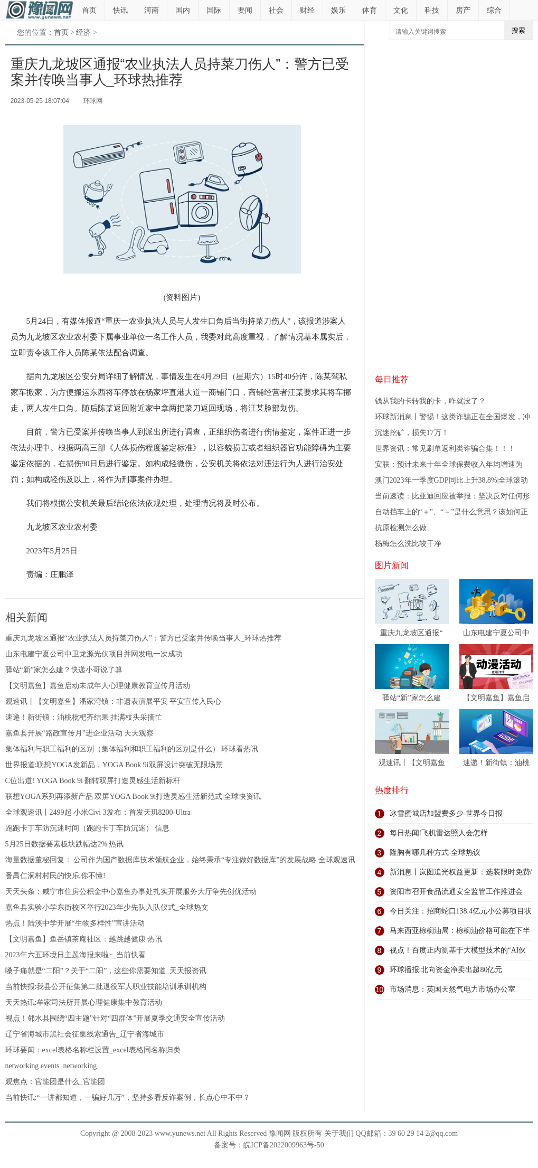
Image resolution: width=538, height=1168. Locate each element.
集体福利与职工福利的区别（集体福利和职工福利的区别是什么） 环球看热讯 (132, 749)
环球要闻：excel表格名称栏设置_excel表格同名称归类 (93, 1050)
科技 (431, 10)
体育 (369, 10)
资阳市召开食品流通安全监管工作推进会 (456, 892)
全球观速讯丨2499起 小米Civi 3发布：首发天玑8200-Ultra (98, 812)
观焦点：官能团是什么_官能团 (55, 1082)
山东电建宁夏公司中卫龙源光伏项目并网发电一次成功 (94, 654)
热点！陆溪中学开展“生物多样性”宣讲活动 (75, 923)
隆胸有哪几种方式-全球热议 (435, 852)
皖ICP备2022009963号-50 (283, 1145)
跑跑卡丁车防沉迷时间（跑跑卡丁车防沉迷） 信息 (87, 828)
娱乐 (338, 10)
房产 (463, 10)
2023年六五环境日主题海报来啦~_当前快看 (75, 955)
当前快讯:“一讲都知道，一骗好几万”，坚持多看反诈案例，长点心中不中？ (127, 1097)
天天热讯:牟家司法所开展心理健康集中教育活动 (84, 1002)
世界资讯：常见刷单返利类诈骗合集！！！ (445, 449)
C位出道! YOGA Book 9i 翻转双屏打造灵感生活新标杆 (93, 781)
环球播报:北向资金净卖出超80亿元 (446, 970)
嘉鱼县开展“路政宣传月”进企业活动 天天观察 (79, 733)
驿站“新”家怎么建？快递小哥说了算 (63, 670)
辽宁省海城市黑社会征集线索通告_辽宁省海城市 (84, 1034)
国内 (182, 10)
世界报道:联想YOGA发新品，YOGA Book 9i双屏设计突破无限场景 (114, 765)
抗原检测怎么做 (401, 528)
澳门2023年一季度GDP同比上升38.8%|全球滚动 (451, 480)
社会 (276, 10)
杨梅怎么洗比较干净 (408, 544)
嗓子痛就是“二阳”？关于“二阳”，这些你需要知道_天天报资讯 (106, 971)
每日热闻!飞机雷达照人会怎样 (439, 833)
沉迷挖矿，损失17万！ (412, 433)
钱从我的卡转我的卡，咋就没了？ (430, 401)
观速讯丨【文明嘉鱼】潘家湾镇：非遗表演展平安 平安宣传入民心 (113, 701)
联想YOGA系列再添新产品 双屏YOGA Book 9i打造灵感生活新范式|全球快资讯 (133, 796)
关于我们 (339, 1133)
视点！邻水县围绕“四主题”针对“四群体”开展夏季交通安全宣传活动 (115, 1018)
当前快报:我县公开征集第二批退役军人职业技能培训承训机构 (106, 987)
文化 (400, 10)
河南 (151, 10)
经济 (83, 32)
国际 (213, 10)
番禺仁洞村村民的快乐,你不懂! (55, 876)
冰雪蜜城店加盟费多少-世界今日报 (446, 813)
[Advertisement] (421, 206)
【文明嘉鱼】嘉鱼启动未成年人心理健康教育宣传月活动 (97, 686)
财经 (307, 10)
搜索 (518, 30)
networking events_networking (51, 1066)
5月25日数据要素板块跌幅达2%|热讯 (64, 844)
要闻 (245, 10)
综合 (494, 10)
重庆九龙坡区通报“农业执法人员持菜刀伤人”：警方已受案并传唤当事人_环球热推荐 (143, 638)
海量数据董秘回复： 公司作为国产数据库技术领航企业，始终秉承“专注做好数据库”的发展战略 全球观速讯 (180, 860)
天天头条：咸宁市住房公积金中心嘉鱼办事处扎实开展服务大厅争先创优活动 (131, 892)
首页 (89, 10)
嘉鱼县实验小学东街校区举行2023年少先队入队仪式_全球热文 (107, 907)
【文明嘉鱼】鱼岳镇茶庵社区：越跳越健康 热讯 (84, 939)
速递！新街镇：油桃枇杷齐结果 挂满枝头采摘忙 (84, 717)
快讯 (120, 10)
